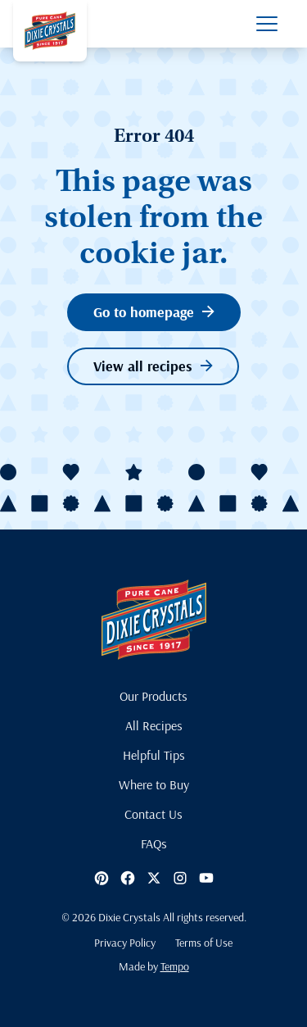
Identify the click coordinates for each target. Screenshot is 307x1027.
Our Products (153, 696)
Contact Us (153, 814)
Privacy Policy (125, 942)
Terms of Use (204, 942)
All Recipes (154, 725)
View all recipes (153, 366)
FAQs (154, 843)
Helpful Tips (154, 755)
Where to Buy (154, 784)
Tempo (174, 966)
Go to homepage (153, 311)
